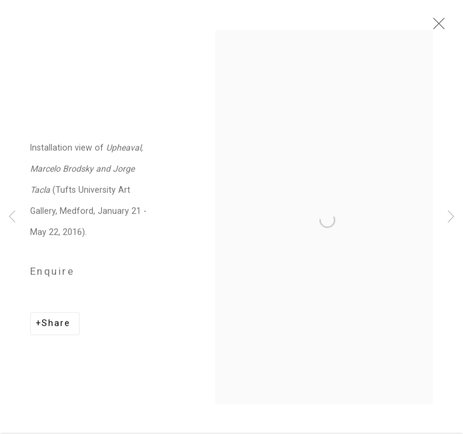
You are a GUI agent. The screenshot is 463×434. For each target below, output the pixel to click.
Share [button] (56, 326)
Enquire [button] (52, 274)
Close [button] (436, 27)
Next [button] (451, 217)
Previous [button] (12, 217)
